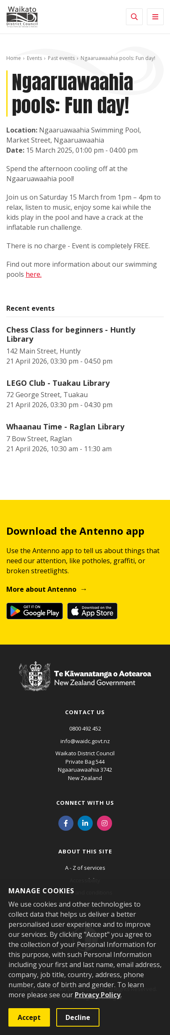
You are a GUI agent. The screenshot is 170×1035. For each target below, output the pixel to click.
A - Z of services (85, 867)
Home (13, 58)
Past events (61, 58)
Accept (29, 1017)
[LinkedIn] (85, 822)
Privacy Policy (97, 994)
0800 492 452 (85, 728)
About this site (85, 851)
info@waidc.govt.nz (85, 741)
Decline (77, 1017)
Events (34, 58)
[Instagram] (104, 822)
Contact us (85, 712)
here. (34, 274)
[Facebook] (65, 822)
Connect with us (85, 802)
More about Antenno (41, 589)
